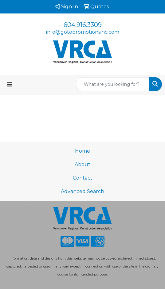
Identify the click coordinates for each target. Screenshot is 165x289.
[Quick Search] (112, 84)
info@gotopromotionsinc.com (82, 32)
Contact (82, 178)
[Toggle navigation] (9, 84)
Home (82, 151)
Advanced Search (82, 191)
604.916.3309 (83, 25)
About (82, 164)
